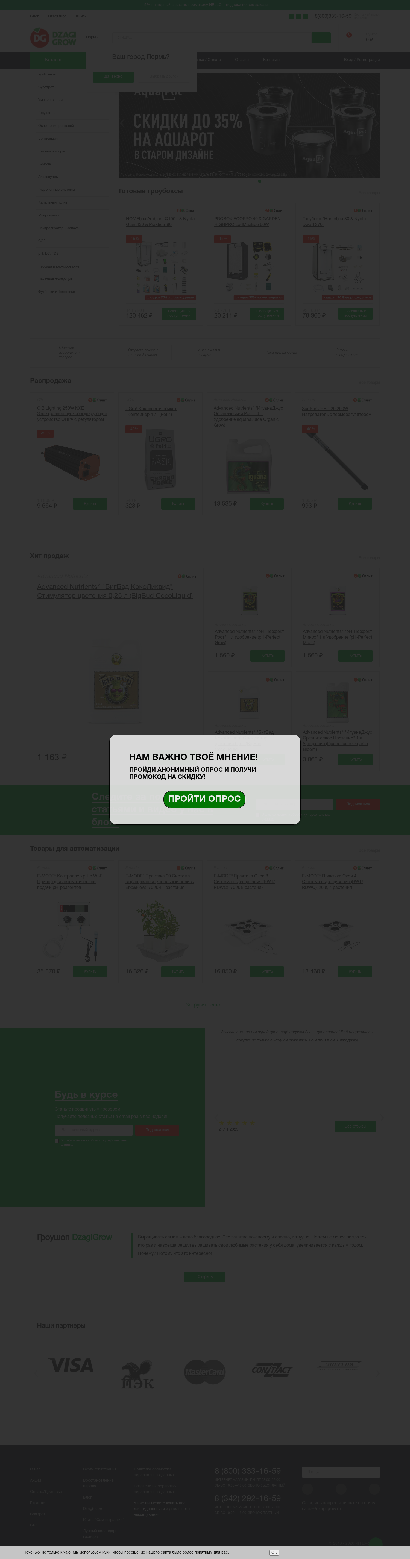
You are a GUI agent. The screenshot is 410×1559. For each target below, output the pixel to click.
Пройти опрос (204, 799)
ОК (274, 1552)
